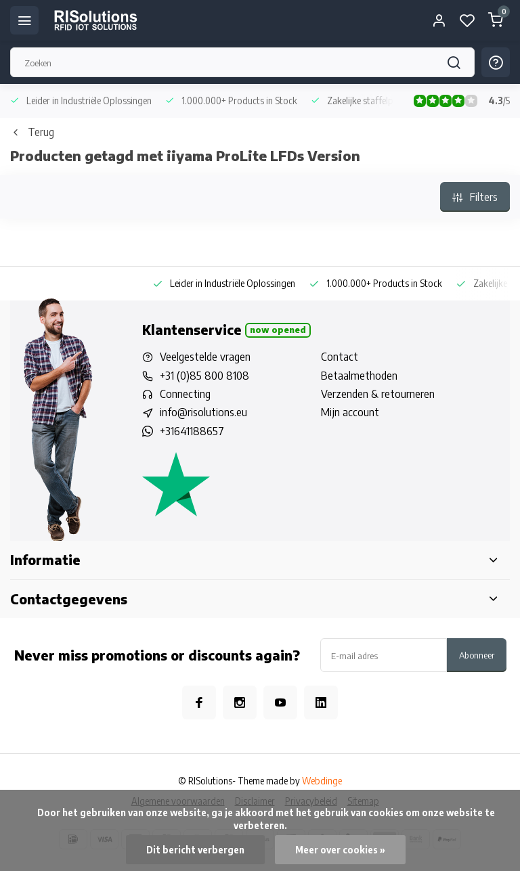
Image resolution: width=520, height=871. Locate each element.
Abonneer (476, 655)
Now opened (278, 329)
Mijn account (350, 412)
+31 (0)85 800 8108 (204, 375)
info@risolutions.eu (203, 412)
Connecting (185, 394)
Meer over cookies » (340, 849)
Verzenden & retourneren (378, 394)
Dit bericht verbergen (195, 849)
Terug (32, 132)
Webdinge (322, 780)
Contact (339, 356)
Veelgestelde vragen (205, 356)
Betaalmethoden (359, 375)
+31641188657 (192, 431)
